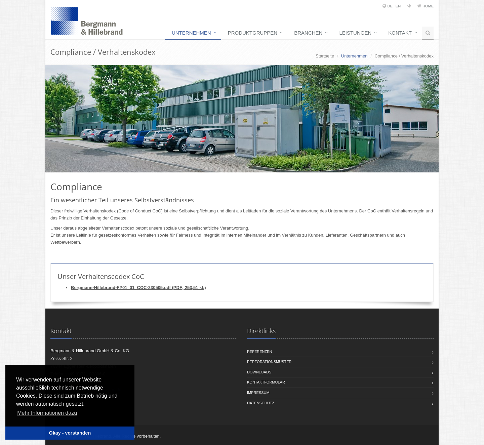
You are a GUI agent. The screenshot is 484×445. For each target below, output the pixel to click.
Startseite (325, 55)
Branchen (308, 33)
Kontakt (400, 33)
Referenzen (259, 352)
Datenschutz (260, 403)
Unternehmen (191, 33)
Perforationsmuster (269, 362)
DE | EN (394, 6)
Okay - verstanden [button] (70, 433)
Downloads (259, 372)
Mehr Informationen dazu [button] (47, 413)
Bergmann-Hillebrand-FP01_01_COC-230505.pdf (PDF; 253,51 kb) (138, 287)
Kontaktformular (266, 382)
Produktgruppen (253, 33)
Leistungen (355, 33)
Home (428, 6)
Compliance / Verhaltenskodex (404, 55)
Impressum (258, 393)
